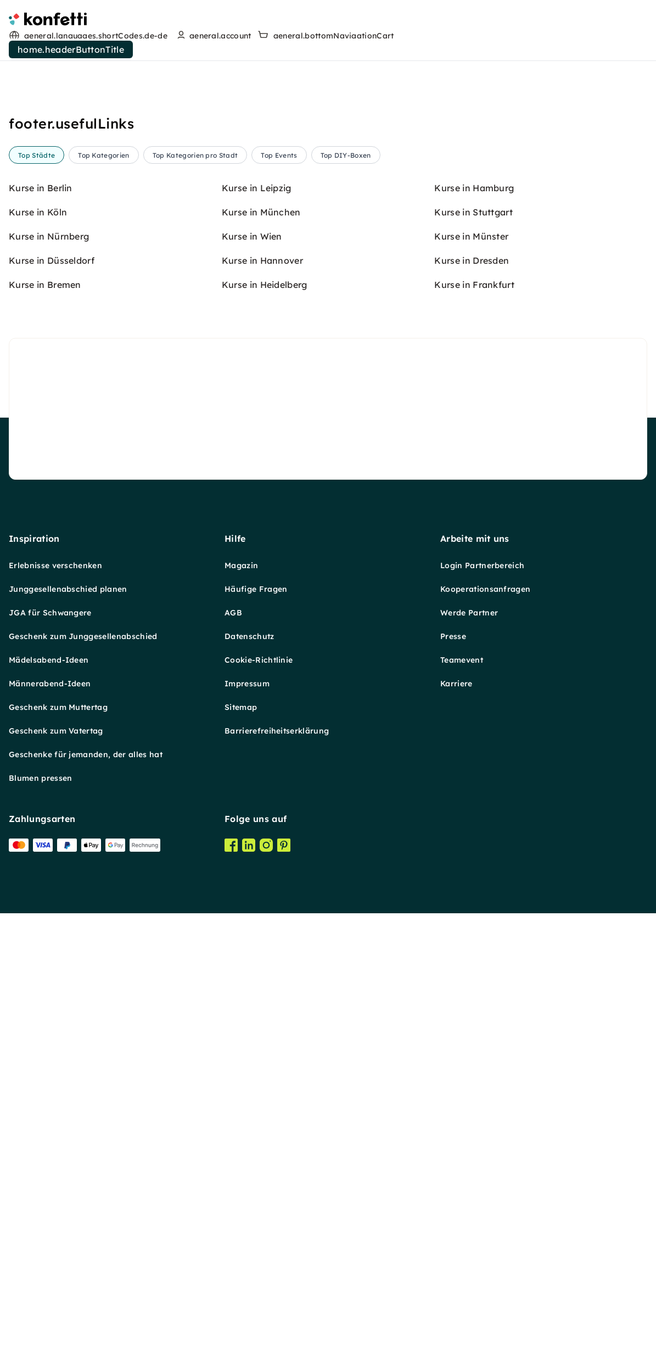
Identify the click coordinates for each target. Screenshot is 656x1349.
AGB (233, 1067)
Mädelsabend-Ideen (48, 1114)
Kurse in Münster (471, 779)
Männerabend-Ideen (50, 1137)
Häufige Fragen (256, 1043)
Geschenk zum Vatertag (56, 1185)
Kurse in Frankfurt (474, 827)
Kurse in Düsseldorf (51, 803)
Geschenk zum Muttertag (58, 1161)
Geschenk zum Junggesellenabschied (83, 1090)
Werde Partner (469, 1067)
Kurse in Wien (252, 779)
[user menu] (212, 36)
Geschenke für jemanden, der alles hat (85, 1208)
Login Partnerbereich (482, 1019)
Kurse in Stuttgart (473, 755)
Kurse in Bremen (45, 827)
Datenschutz (249, 1090)
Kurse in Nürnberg (49, 779)
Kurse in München (261, 755)
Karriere (456, 1137)
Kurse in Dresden (471, 803)
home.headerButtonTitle (71, 49)
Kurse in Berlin (40, 730)
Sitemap (241, 1161)
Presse (453, 1090)
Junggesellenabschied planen (68, 1043)
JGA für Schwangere (50, 1067)
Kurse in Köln (38, 755)
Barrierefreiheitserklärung (277, 1185)
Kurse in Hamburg (474, 730)
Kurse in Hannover (262, 803)
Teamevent (461, 1114)
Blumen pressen (40, 1232)
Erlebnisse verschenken (55, 1019)
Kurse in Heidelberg (264, 827)
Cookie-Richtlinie (259, 1114)
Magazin (241, 1019)
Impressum (247, 1137)
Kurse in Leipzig (256, 730)
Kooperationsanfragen (485, 1043)
